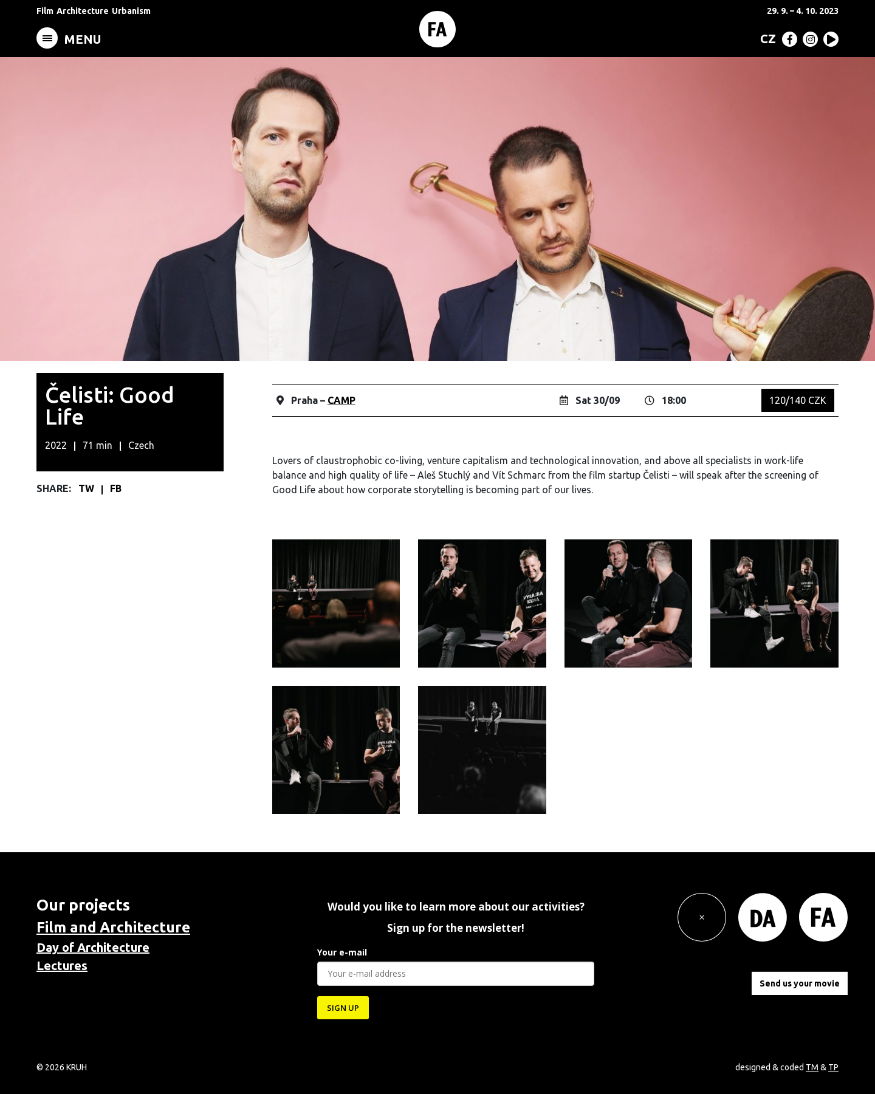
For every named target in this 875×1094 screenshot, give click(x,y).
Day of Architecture (92, 947)
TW (87, 488)
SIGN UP (343, 1007)
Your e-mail (342, 952)
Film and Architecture (113, 927)
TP (833, 1067)
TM (812, 1067)
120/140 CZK (797, 400)
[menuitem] (765, 38)
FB (116, 488)
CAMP (341, 400)
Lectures (62, 966)
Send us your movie (800, 983)
